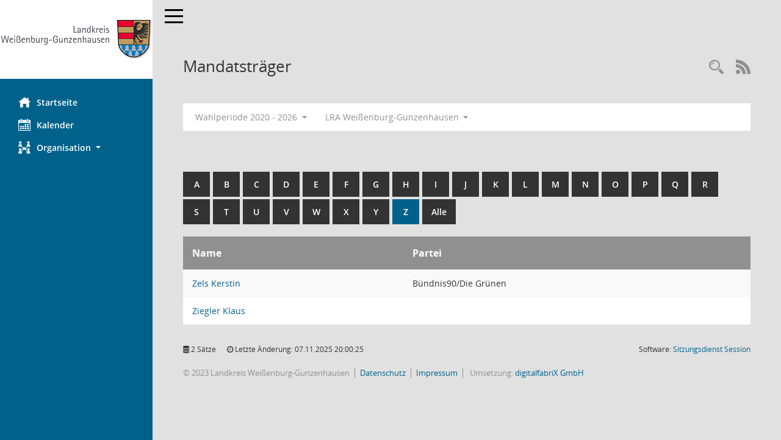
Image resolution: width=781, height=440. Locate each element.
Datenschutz (383, 372)
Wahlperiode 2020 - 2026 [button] (251, 117)
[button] (76, 147)
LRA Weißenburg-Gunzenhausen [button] (397, 117)
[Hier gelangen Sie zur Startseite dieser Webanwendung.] (76, 39)
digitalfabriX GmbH (549, 372)
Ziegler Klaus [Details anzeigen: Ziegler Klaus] (218, 311)
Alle (439, 212)
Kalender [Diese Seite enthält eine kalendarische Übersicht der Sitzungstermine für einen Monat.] (46, 125)
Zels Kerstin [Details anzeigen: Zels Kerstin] (216, 283)
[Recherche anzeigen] (716, 67)
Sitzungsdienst (711, 349)
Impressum (437, 372)
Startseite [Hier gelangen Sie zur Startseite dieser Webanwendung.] (47, 102)
